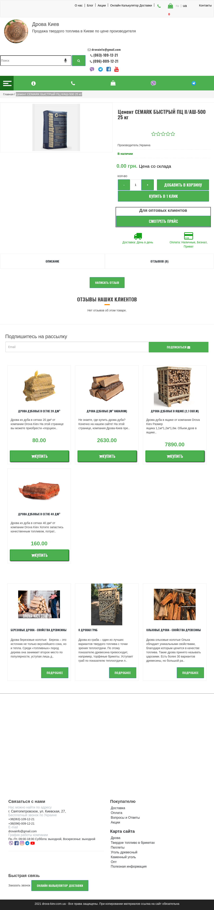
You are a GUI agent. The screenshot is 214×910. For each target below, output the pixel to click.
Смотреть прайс (163, 221)
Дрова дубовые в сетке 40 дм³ (39, 514)
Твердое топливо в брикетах (133, 842)
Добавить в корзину (183, 185)
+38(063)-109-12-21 (21, 819)
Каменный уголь (123, 857)
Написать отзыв (107, 282)
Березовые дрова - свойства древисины (38, 630)
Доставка (118, 808)
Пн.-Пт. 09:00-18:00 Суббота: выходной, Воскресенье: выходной (51, 839)
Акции (102, 5)
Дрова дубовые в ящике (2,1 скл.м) (175, 411)
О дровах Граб (88, 630)
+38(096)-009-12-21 (21, 823)
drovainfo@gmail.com (22, 831)
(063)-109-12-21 (105, 55)
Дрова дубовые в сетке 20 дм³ (39, 411)
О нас (79, 5)
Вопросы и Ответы (125, 817)
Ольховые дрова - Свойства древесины (173, 630)
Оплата (116, 813)
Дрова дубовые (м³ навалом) (107, 411)
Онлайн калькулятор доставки (60, 885)
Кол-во (122, 176)
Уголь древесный (124, 852)
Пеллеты (118, 847)
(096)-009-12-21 (105, 61)
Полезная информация (129, 866)
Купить (39, 456)
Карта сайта (122, 831)
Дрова (115, 838)
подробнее (55, 672)
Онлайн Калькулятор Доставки (131, 5)
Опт (114, 862)
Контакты (205, 5)
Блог (90, 5)
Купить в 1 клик (163, 196)
